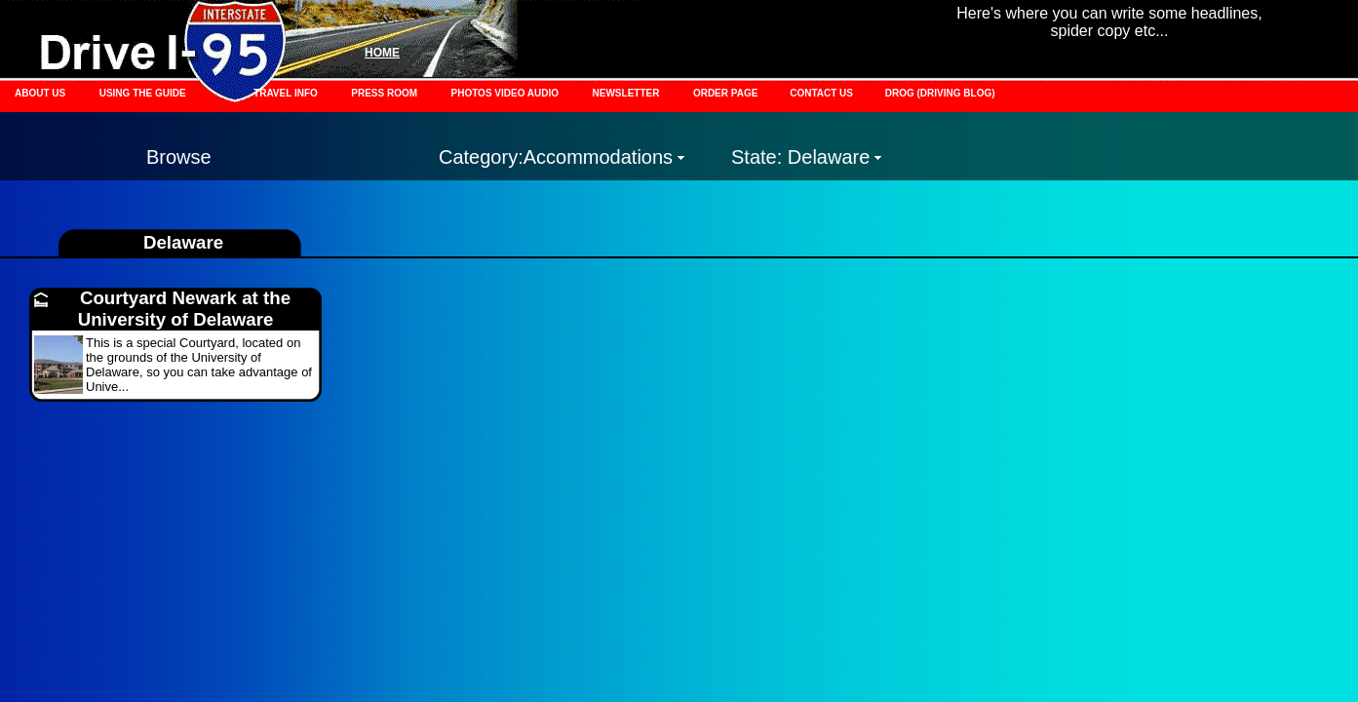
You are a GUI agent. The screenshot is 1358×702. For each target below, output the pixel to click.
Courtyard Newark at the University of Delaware (184, 309)
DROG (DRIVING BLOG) (940, 93)
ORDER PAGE (726, 93)
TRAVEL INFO (285, 93)
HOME (382, 52)
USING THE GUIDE (142, 93)
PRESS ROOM (384, 93)
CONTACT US (823, 93)
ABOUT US (40, 93)
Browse (179, 157)
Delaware (183, 242)
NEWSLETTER (626, 93)
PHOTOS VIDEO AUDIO (505, 93)
